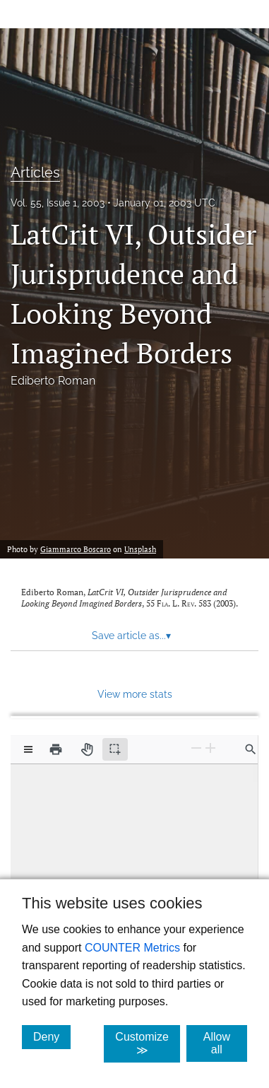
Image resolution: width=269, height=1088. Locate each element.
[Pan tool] (87, 749)
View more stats (134, 694)
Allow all (225, 1043)
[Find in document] (250, 749)
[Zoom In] (210, 748)
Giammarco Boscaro (75, 549)
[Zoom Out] (196, 748)
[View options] (28, 749)
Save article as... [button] (131, 635)
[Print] (55, 749)
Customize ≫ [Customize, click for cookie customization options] (147, 1043)
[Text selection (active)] (115, 749)
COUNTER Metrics (132, 948)
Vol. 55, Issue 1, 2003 (57, 203)
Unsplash (140, 549)
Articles (35, 172)
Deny (52, 1036)
